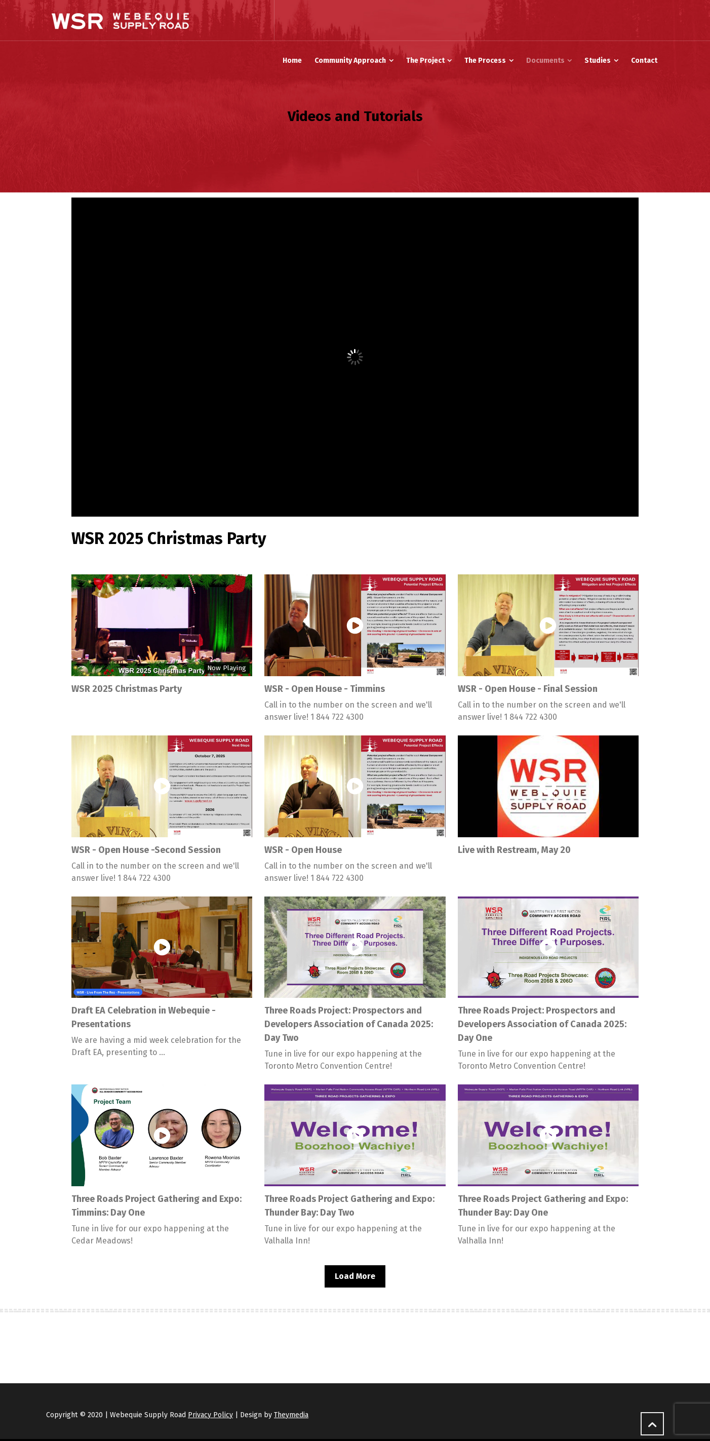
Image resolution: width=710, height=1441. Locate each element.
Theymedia (291, 1415)
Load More (355, 1276)
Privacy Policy (210, 1415)
